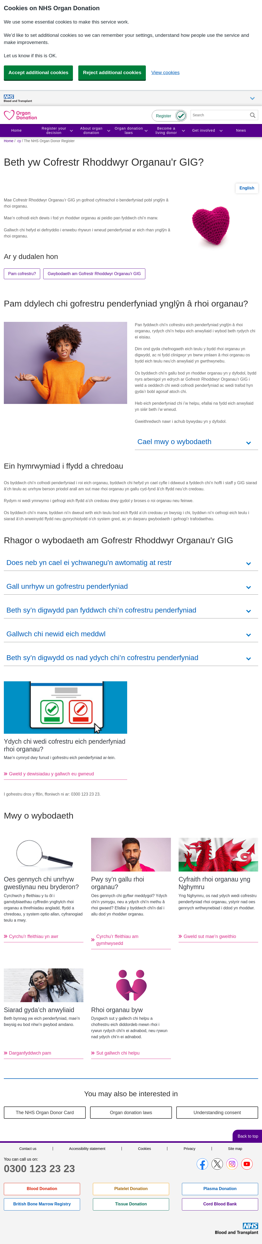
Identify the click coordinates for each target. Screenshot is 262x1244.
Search (252, 115)
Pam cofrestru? (22, 274)
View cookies (165, 72)
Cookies (144, 1149)
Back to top (248, 1136)
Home (16, 130)
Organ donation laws (129, 130)
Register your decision (54, 130)
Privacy (189, 1149)
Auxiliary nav (252, 98)
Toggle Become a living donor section (183, 130)
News (241, 130)
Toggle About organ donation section (108, 130)
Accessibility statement (87, 1149)
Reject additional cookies (112, 72)
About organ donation (91, 130)
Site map (235, 1149)
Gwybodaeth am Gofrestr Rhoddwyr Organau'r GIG (94, 274)
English (246, 188)
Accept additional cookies (38, 72)
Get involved (203, 130)
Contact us (27, 1149)
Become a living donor (166, 130)
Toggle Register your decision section (71, 130)
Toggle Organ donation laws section (146, 130)
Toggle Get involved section (221, 130)
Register (163, 116)
